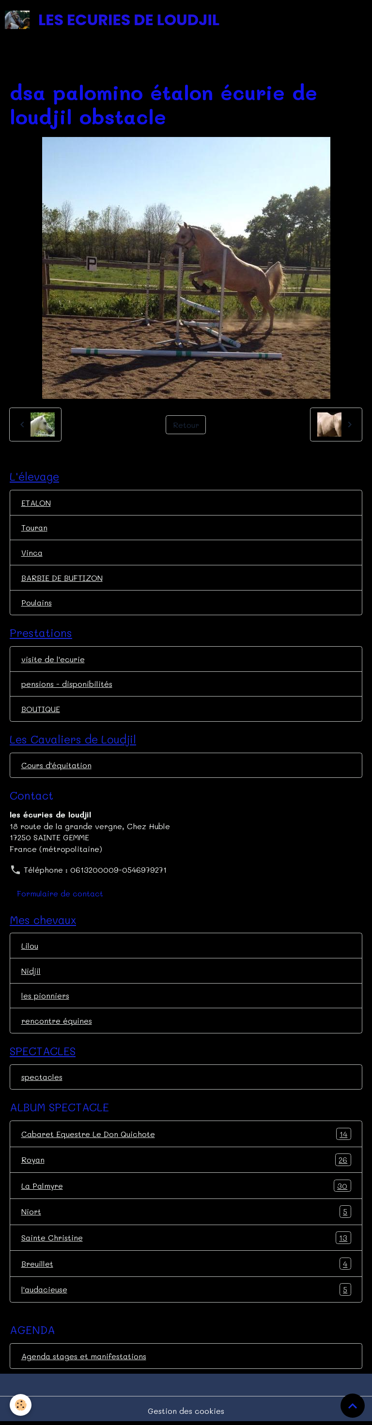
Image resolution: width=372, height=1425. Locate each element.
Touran (34, 527)
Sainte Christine (186, 1237)
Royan (186, 1159)
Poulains (36, 602)
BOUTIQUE (40, 709)
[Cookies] (20, 1405)
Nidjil (31, 971)
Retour (186, 425)
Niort (186, 1211)
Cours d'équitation (56, 765)
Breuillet (186, 1264)
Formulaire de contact (60, 893)
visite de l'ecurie (53, 659)
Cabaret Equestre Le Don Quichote (186, 1134)
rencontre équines (56, 1021)
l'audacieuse (186, 1289)
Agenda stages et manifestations (83, 1356)
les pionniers (45, 995)
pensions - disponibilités (66, 684)
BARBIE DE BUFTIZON (62, 578)
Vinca (32, 552)
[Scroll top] (353, 1406)
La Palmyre (186, 1186)
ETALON (36, 503)
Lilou (29, 945)
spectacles (41, 1077)
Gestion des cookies (186, 1411)
